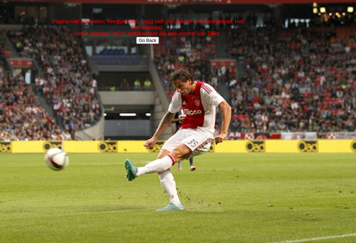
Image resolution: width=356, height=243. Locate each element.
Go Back (147, 40)
